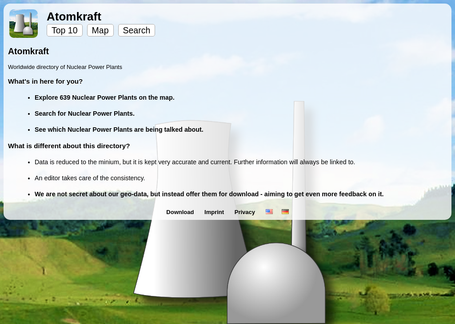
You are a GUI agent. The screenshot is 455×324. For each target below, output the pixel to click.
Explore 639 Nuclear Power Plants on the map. (105, 97)
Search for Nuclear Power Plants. (85, 113)
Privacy (246, 212)
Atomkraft (74, 16)
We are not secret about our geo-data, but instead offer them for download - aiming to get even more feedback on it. (209, 194)
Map (100, 30)
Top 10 (65, 30)
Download (181, 212)
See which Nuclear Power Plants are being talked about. (119, 129)
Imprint (215, 212)
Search (137, 30)
